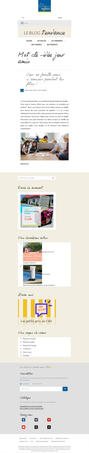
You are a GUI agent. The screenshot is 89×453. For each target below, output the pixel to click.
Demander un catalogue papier (31, 406)
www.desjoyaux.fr (58, 441)
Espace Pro (23, 438)
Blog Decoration (29, 342)
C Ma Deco (27, 349)
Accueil (29, 41)
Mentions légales (42, 441)
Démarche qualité (62, 438)
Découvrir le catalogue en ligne (31, 408)
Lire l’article (25, 163)
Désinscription (36, 384)
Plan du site (23, 441)
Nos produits (52, 45)
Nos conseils (36, 45)
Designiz (26, 355)
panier (60, 18)
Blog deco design (29, 338)
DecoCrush (27, 352)
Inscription (24, 384)
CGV (31, 441)
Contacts (33, 438)
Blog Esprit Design (29, 345)
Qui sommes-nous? (46, 438)
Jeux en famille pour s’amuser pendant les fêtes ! (45, 79)
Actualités (41, 41)
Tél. (23, 18)
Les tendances (57, 41)
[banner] (44, 6)
